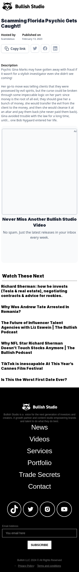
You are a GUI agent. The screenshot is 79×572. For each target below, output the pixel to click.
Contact (39, 486)
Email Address (10, 526)
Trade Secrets (39, 474)
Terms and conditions (49, 565)
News (39, 427)
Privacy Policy (26, 565)
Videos (39, 439)
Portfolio (39, 463)
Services (39, 451)
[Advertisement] (39, 173)
